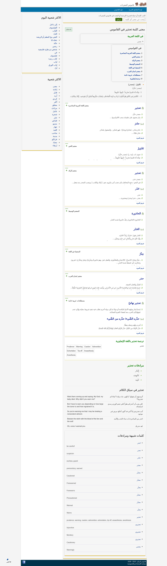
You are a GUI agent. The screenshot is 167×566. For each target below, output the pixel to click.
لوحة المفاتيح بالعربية (135, 10)
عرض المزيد (140, 138)
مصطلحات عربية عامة (132, 75)
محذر (138, 465)
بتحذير (138, 547)
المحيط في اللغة (134, 68)
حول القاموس (118, 10)
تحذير (138, 517)
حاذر (138, 458)
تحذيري (137, 524)
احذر (138, 443)
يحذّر (138, 487)
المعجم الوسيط (134, 64)
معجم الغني (135, 57)
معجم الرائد (136, 60)
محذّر (138, 473)
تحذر (138, 450)
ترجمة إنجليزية (134, 79)
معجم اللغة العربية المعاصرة (129, 53)
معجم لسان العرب (133, 71)
